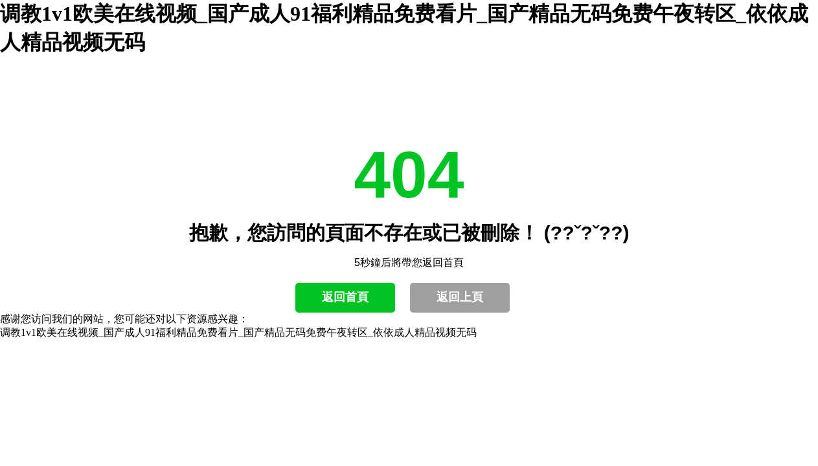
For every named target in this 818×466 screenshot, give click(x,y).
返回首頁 (345, 297)
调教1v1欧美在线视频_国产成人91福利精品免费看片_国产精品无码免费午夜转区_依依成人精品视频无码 (238, 332)
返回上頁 (460, 297)
